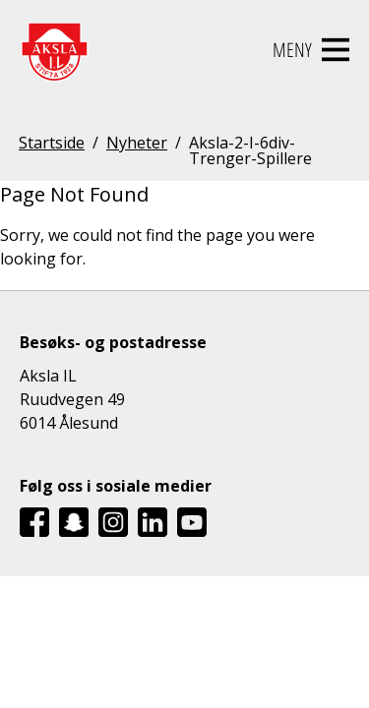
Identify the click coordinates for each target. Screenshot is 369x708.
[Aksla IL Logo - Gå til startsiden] (54, 50)
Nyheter (136, 144)
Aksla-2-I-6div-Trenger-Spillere (250, 150)
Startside (52, 144)
